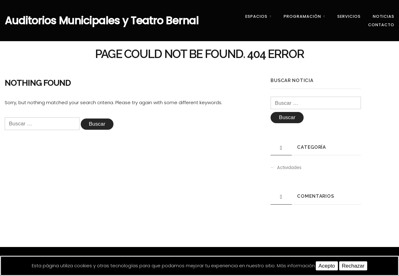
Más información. (296, 265)
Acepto (327, 266)
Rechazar (353, 266)
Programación (302, 16)
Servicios (349, 16)
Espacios (256, 16)
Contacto (381, 24)
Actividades (289, 168)
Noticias (383, 16)
